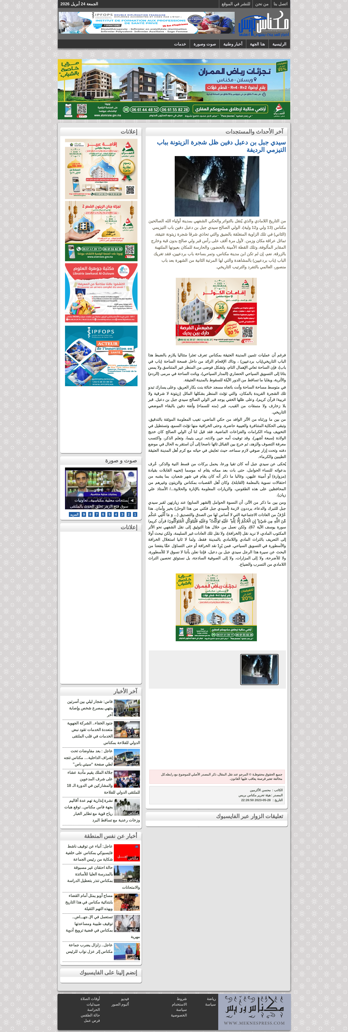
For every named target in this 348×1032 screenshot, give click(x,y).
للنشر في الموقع (236, 4)
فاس (134, 714)
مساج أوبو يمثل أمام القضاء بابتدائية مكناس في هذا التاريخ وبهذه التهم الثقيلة (89, 902)
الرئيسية (279, 44)
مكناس (133, 735)
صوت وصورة (205, 44)
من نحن (262, 4)
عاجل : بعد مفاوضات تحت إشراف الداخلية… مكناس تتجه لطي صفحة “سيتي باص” (88, 757)
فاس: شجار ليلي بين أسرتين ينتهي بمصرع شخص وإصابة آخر (90, 708)
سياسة (210, 1004)
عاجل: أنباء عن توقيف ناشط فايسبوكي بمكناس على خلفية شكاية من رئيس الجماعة (89, 852)
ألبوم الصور (120, 1004)
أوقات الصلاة (90, 999)
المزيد (74, 514)
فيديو (125, 999)
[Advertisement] (216, 730)
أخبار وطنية (233, 44)
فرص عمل (92, 1020)
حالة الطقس (90, 1015)
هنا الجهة (257, 44)
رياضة (211, 999)
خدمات (180, 44)
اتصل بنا (281, 4)
